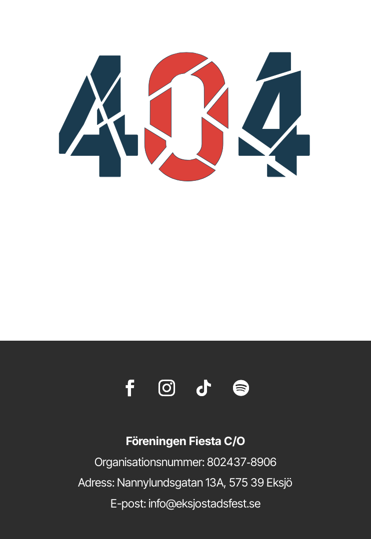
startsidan (238, 294)
